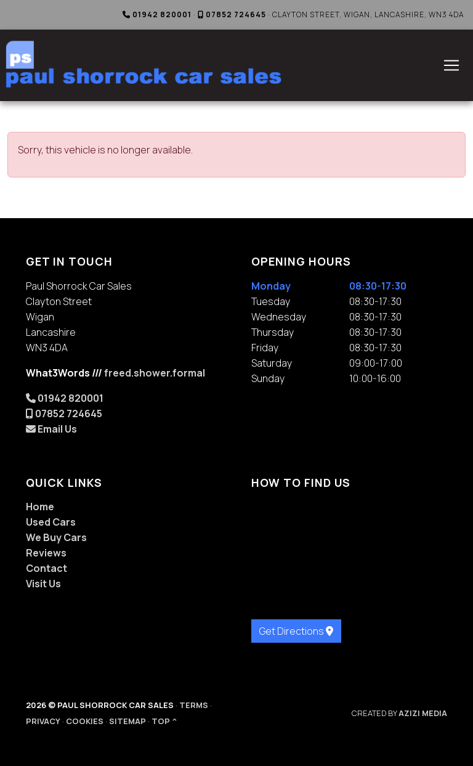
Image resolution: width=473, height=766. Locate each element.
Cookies (84, 721)
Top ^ (164, 721)
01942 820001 (157, 14)
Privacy (43, 721)
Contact (46, 568)
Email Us (51, 429)
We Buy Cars (56, 537)
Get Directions (296, 631)
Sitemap (127, 721)
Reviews (46, 553)
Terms (193, 705)
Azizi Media (422, 713)
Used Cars (51, 522)
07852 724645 (232, 14)
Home (40, 506)
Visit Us (43, 583)
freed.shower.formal (154, 373)
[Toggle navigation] (451, 65)
